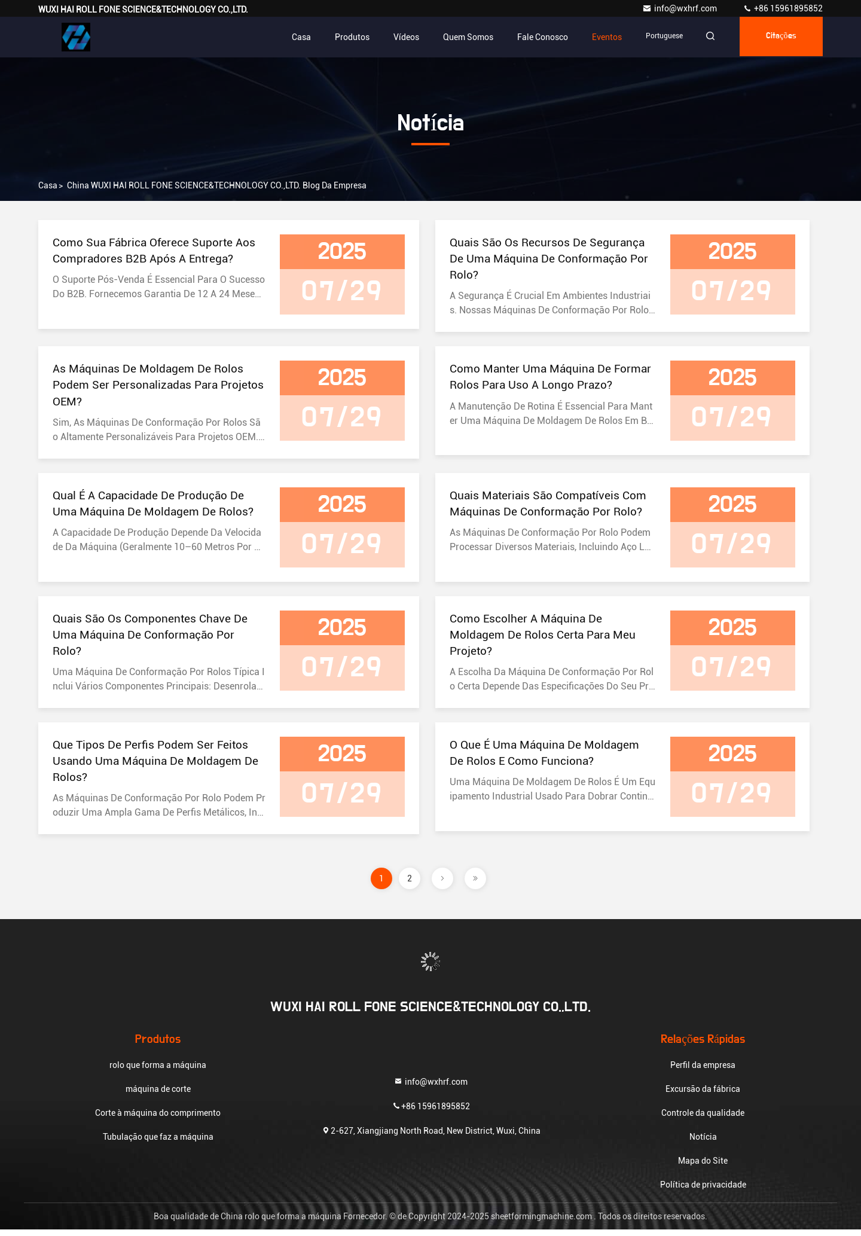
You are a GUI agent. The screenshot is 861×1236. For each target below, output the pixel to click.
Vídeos (399, 37)
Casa (294, 37)
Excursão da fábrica (702, 1095)
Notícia (703, 1143)
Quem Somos (461, 37)
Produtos (345, 37)
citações (779, 37)
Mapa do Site (703, 1167)
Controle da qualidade (702, 1119)
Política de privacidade (703, 1191)
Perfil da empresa (702, 1071)
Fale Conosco (535, 37)
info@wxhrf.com (680, 8)
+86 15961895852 (783, 8)
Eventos (600, 37)
